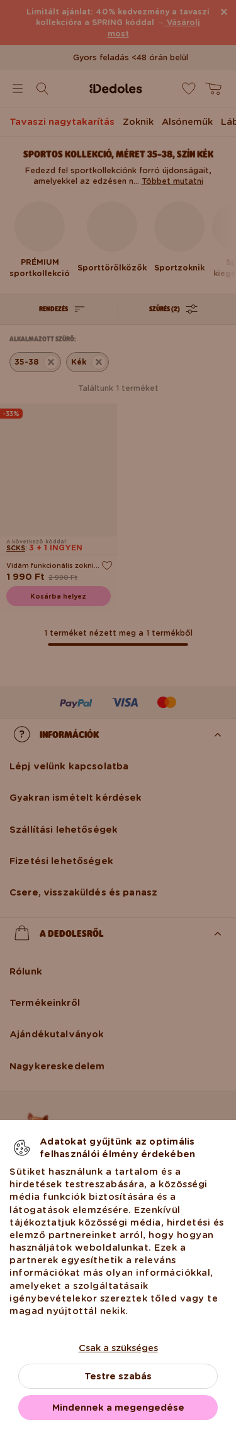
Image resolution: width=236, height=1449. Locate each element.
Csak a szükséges (118, 1348)
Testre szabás (118, 1376)
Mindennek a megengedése (118, 1408)
